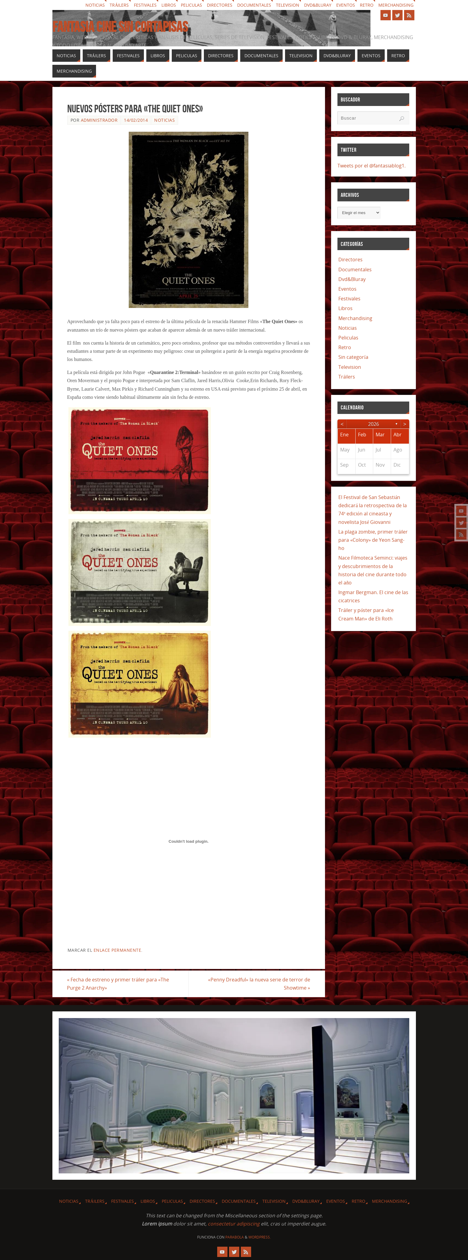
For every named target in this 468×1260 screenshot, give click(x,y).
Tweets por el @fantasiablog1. (371, 165)
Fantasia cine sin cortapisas (120, 27)
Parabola (234, 1237)
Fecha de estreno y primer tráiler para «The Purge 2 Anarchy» (118, 983)
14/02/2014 (136, 120)
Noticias (95, 5)
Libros (168, 5)
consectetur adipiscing (234, 1223)
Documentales (254, 5)
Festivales (145, 5)
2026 (373, 424)
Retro (366, 5)
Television (287, 5)
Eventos (345, 5)
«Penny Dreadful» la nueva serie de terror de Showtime (259, 983)
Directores (219, 5)
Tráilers (119, 5)
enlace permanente (117, 950)
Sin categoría (353, 357)
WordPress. (259, 1237)
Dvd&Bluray (317, 5)
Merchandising (395, 5)
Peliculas (191, 5)
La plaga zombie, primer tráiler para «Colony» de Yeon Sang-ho (373, 539)
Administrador (99, 120)
